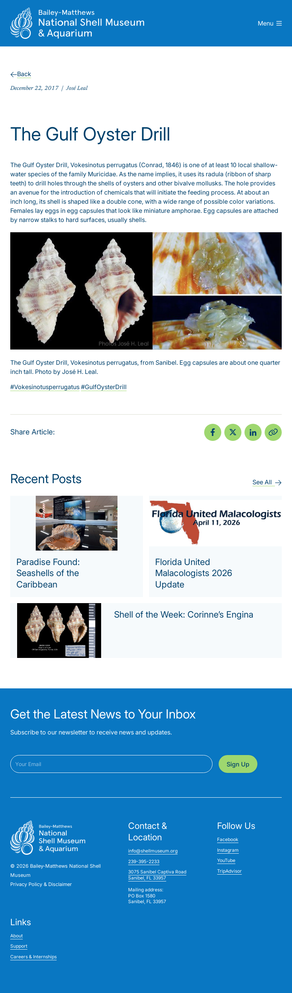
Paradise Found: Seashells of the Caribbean (48, 573)
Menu (270, 23)
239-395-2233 (143, 861)
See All (267, 482)
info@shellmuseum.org (153, 851)
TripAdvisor (229, 871)
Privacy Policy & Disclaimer (41, 884)
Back (20, 74)
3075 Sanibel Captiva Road (157, 872)
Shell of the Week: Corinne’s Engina (183, 614)
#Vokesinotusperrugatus (44, 387)
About (16, 936)
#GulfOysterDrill (104, 387)
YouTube (226, 860)
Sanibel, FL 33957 (147, 878)
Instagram (228, 850)
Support (18, 946)
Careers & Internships (33, 956)
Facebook (227, 839)
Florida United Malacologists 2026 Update (193, 573)
